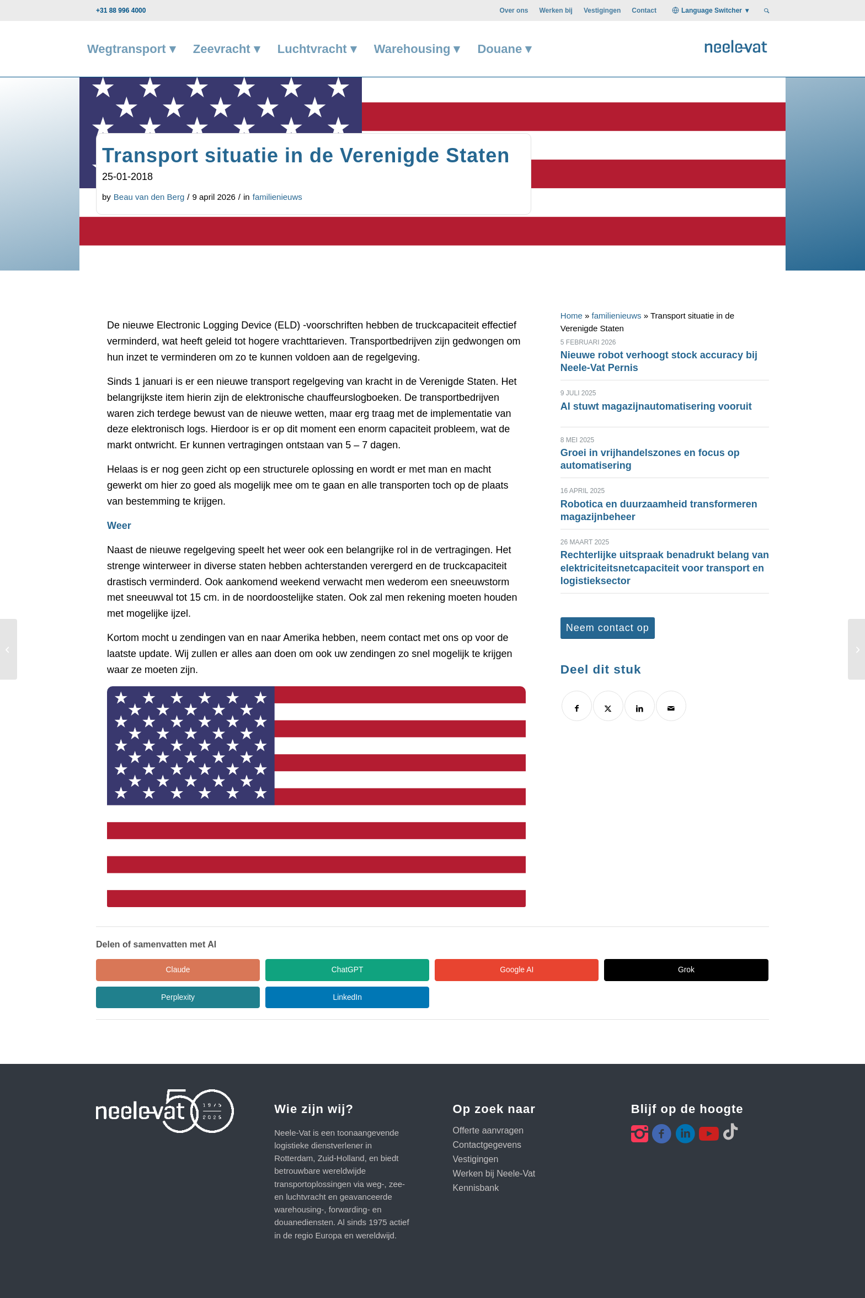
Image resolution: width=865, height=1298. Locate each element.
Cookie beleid (480, 1276)
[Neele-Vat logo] (736, 45)
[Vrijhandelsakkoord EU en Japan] (8, 649)
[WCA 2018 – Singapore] (856, 649)
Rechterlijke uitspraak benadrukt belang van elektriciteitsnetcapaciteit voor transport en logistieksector (664, 567)
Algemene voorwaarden (217, 1276)
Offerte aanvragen (488, 1103)
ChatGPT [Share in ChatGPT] (250, 969)
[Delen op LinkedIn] (639, 706)
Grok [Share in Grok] (460, 969)
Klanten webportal (544, 1276)
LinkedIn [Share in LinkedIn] (670, 969)
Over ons (513, 10)
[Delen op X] (608, 706)
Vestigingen (602, 10)
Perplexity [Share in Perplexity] (564, 969)
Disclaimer (287, 1276)
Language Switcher (711, 10)
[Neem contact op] (607, 628)
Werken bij (555, 10)
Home (571, 315)
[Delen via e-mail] (671, 706)
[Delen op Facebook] (577, 706)
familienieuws (277, 197)
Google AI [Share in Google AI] (355, 969)
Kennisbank (476, 1160)
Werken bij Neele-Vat (494, 1146)
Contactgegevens (487, 1117)
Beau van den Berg (149, 197)
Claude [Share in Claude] (146, 969)
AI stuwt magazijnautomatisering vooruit (656, 406)
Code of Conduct (417, 1276)
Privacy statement (346, 1276)
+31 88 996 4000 (121, 10)
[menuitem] (513, 10)
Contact (644, 10)
